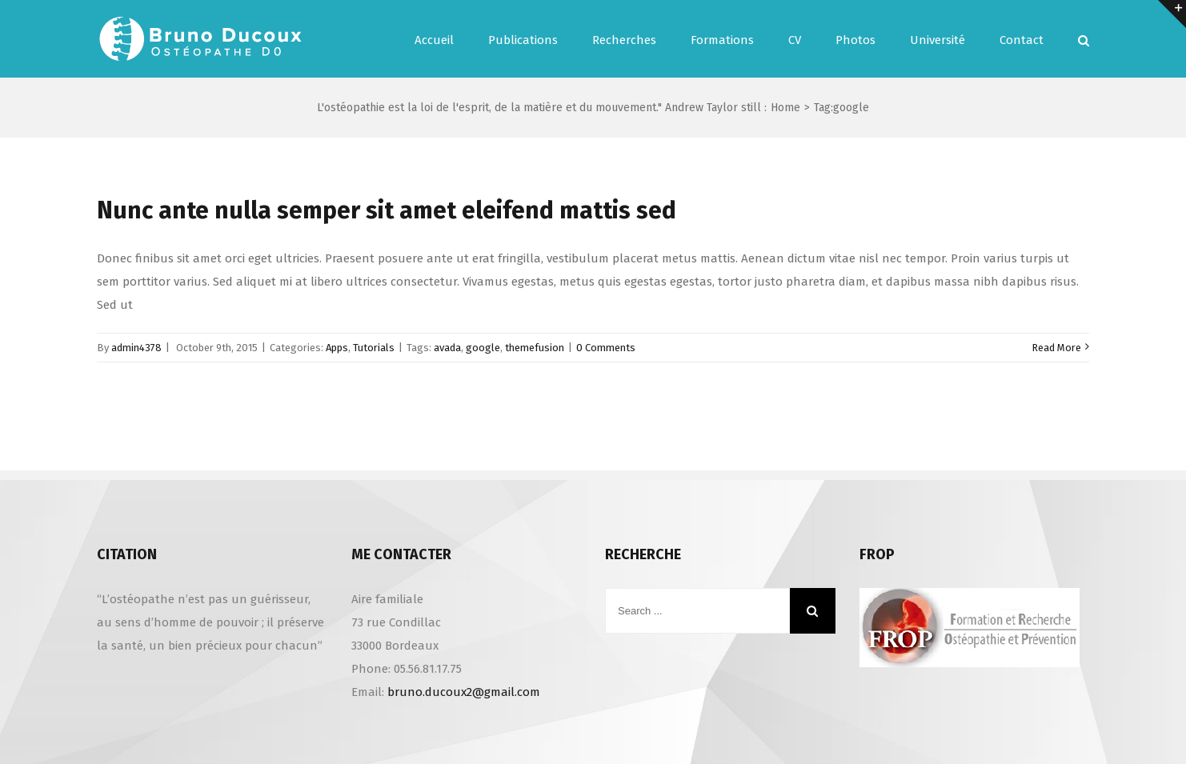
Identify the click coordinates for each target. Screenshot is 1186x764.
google (483, 348)
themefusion (534, 348)
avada (447, 348)
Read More (1056, 348)
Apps (337, 348)
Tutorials (374, 348)
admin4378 (136, 348)
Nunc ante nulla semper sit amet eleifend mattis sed (386, 210)
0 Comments (605, 348)
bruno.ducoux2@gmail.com (463, 692)
